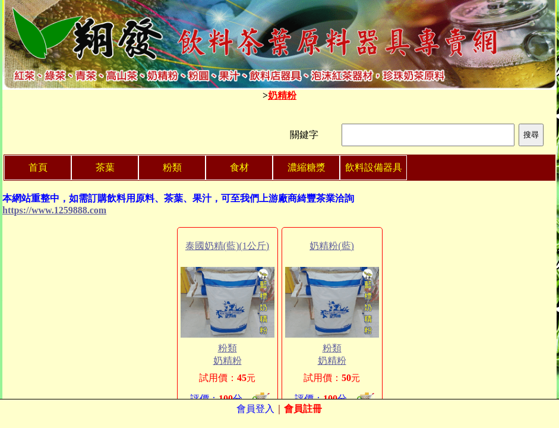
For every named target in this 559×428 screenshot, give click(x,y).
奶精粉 (282, 95)
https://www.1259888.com (54, 210)
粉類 (227, 348)
